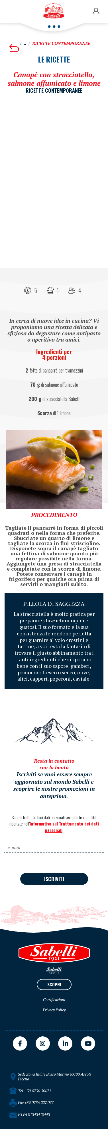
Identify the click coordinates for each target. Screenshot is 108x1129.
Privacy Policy (54, 1009)
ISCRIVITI (54, 879)
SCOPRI (54, 984)
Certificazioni (54, 999)
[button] (96, 11)
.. (25, 43)
